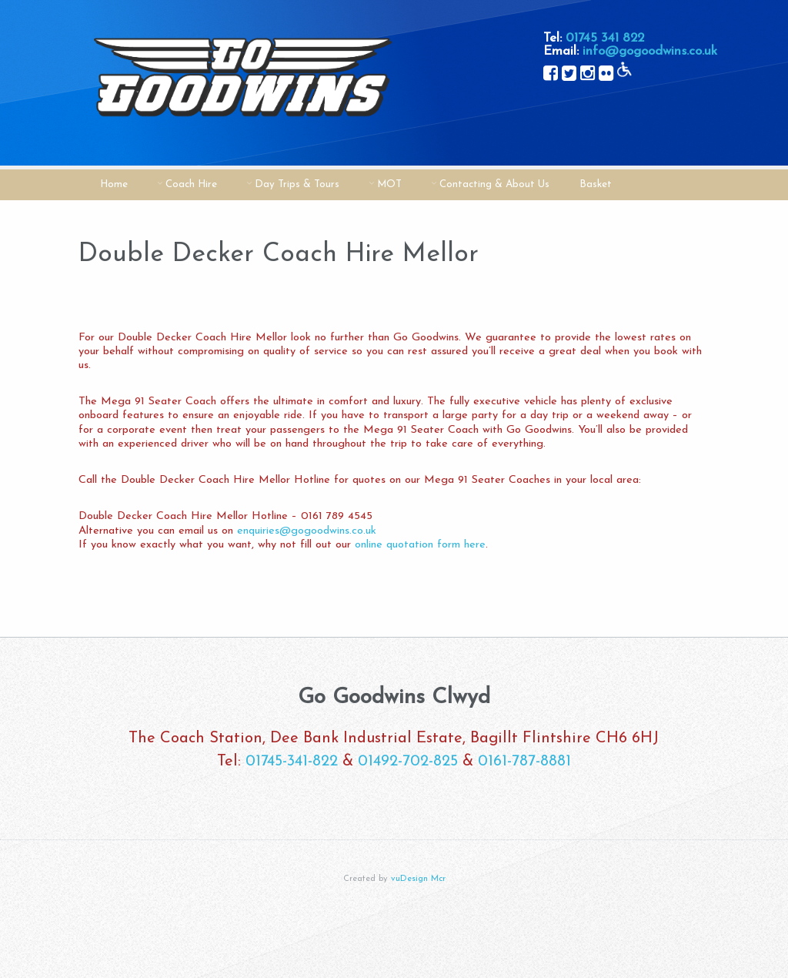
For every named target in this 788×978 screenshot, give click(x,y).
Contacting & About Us (494, 184)
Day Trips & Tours (297, 184)
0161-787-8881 (524, 761)
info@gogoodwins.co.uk (650, 51)
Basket (595, 184)
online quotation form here (420, 545)
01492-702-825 (408, 761)
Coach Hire (191, 184)
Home (114, 184)
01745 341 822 (605, 38)
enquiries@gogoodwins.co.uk (306, 531)
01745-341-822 (291, 761)
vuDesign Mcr (418, 879)
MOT (389, 184)
